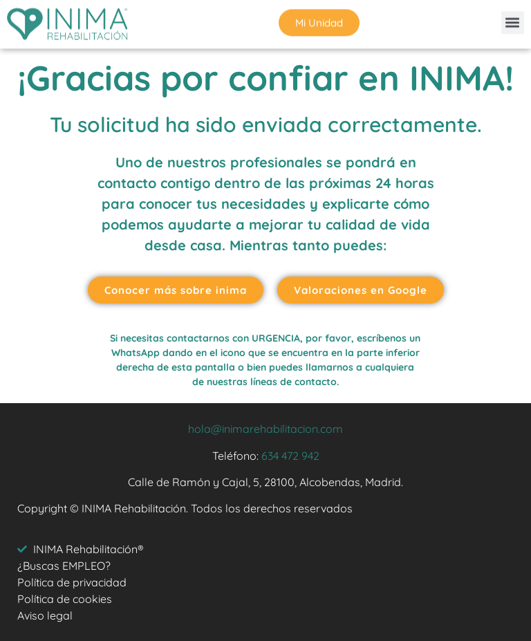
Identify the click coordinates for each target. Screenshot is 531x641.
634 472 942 (290, 456)
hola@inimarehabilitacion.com (265, 429)
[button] (512, 21)
